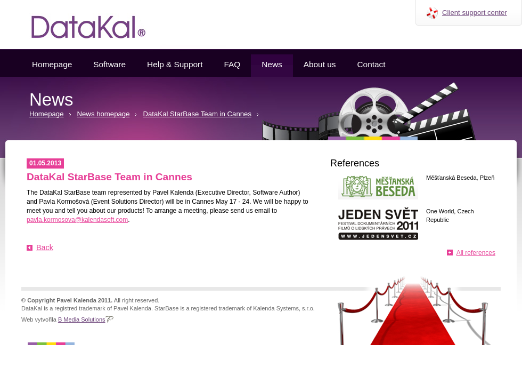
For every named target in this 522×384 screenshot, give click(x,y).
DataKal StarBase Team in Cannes (197, 114)
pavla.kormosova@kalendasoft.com (77, 219)
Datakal (80, 24)
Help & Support (174, 64)
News (272, 64)
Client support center (474, 13)
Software (109, 64)
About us (320, 64)
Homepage (52, 64)
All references (475, 253)
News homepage (103, 114)
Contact (371, 64)
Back (44, 247)
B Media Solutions (81, 319)
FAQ (232, 64)
